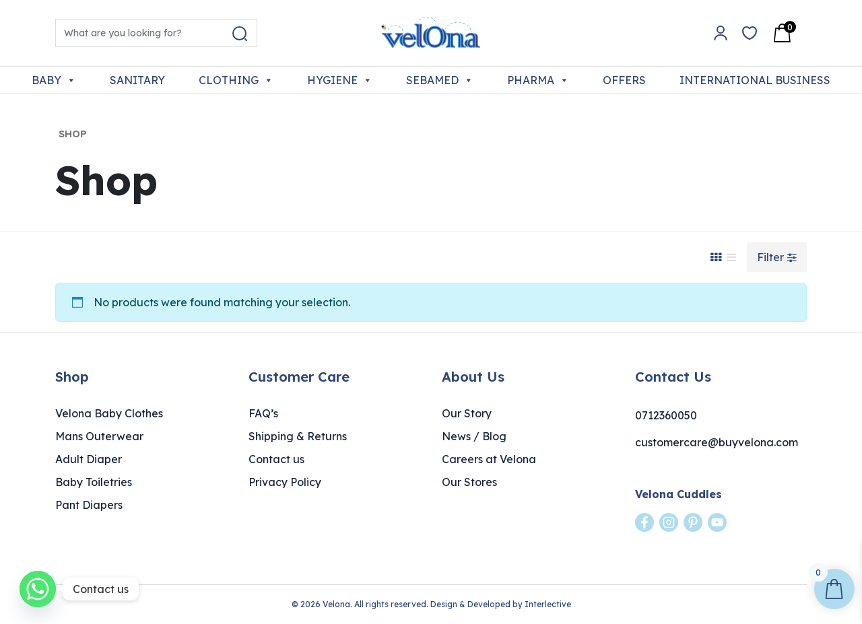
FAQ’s (263, 413)
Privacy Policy (284, 482)
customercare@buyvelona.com (716, 442)
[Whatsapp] (38, 589)
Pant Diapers (89, 505)
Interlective (548, 604)
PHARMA (538, 80)
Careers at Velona (489, 459)
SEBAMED (439, 80)
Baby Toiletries (93, 482)
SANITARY (137, 80)
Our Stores (469, 482)
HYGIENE (339, 80)
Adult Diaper (88, 459)
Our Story (467, 413)
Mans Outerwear (99, 436)
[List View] (731, 257)
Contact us (276, 459)
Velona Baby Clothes (109, 413)
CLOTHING (236, 80)
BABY (54, 80)
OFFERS (624, 80)
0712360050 (666, 415)
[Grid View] (715, 257)
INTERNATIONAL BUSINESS (754, 80)
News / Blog (474, 436)
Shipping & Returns (297, 436)
